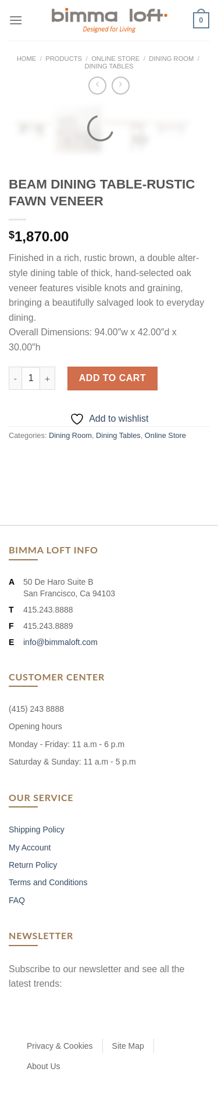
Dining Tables (108, 66)
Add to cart (112, 378)
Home (27, 58)
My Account (30, 847)
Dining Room (171, 58)
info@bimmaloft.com (60, 642)
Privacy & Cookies (60, 1046)
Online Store (115, 58)
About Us (43, 1066)
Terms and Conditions (48, 882)
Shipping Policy (37, 829)
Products (63, 58)
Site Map (128, 1046)
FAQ (17, 900)
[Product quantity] (31, 378)
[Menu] (16, 20)
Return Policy (33, 865)
